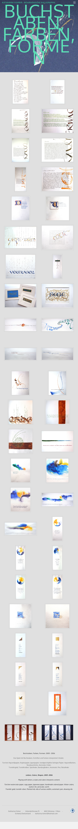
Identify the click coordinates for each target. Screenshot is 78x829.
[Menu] (74, 2)
